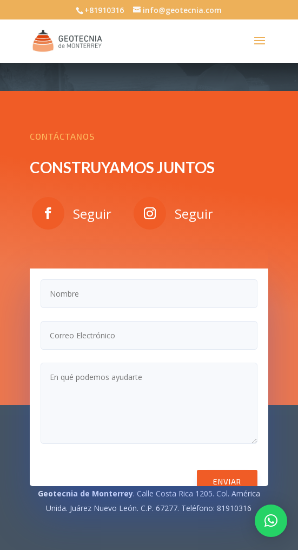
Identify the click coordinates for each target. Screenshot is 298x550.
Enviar (227, 481)
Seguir (92, 213)
